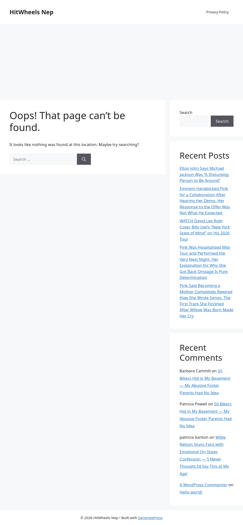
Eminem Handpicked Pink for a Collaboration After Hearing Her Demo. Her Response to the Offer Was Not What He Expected (205, 200)
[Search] (84, 159)
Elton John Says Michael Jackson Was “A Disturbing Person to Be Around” (204, 174)
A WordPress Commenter (203, 484)
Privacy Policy (217, 12)
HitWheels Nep (31, 12)
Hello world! (191, 492)
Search (186, 112)
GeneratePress (150, 517)
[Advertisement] (121, 59)
